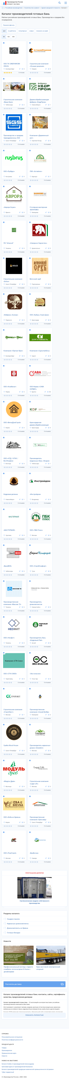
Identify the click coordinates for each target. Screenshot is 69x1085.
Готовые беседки (13, 933)
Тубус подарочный (8, 1072)
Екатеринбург (8, 69)
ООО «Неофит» (9, 638)
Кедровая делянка (11, 494)
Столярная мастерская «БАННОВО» (38, 208)
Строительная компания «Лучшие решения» (39, 65)
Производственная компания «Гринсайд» (38, 818)
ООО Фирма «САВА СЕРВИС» (37, 388)
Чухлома (7, 535)
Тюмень (7, 248)
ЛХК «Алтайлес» (36, 171)
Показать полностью (34, 1015)
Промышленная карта (9, 1053)
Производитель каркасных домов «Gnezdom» (40, 746)
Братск (33, 392)
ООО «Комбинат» (10, 387)
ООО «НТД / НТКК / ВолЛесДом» (11, 459)
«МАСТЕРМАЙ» (9, 530)
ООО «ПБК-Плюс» (36, 530)
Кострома (7, 176)
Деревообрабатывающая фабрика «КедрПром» (39, 101)
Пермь (6, 392)
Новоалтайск (35, 607)
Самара (33, 858)
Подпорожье (35, 284)
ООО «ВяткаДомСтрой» (12, 422)
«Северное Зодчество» (38, 243)
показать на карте (42, 31)
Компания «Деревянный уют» (39, 137)
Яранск (6, 212)
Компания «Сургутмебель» (40, 351)
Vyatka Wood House (11, 745)
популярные (23, 31)
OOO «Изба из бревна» (12, 817)
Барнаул (33, 176)
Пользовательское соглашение (12, 1037)
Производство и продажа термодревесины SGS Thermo (13, 137)
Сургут (33, 356)
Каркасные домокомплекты (18, 924)
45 (49, 392)
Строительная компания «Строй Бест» (13, 711)
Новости (4, 1056)
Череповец (8, 679)
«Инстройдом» (35, 494)
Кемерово (34, 212)
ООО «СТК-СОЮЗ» (10, 674)
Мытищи (7, 786)
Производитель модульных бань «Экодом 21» (39, 459)
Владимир (34, 499)
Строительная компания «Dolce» (13, 280)
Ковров (33, 69)
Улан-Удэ (34, 679)
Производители (7, 1050)
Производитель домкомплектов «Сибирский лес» (36, 603)
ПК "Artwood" (8, 243)
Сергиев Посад (35, 140)
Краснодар (34, 320)
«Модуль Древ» (9, 781)
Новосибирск (35, 105)
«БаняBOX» (8, 566)
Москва (33, 535)
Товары (4, 1048)
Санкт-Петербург (9, 140)
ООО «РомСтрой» (10, 853)
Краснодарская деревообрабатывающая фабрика (39, 424)
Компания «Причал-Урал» (13, 351)
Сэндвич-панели (13, 919)
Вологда (7, 463)
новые (31, 31)
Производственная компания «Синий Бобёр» (39, 711)
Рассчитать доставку (34, 984)
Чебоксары (8, 105)
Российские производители (13, 8)
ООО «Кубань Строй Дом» (39, 315)
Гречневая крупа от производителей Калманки (17, 1066)
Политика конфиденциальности (12, 1040)
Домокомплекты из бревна (17, 928)
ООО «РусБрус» (9, 171)
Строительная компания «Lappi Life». (39, 782)
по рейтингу (12, 31)
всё (4, 31)
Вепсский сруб (35, 279)
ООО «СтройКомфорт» (38, 566)
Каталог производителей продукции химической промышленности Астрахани (28, 1069)
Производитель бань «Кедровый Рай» (38, 639)
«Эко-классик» (35, 674)
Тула (32, 571)
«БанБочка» (34, 853)
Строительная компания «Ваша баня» (13, 101)
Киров (6, 428)
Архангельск (35, 248)
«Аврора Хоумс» (10, 207)
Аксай (33, 643)
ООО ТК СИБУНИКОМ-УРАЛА (12, 65)
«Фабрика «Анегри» (11, 315)
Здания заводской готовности (50, 8)
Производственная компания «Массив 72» (12, 603)
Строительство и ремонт (31, 8)
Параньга (7, 320)
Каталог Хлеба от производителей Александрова (18, 1064)
